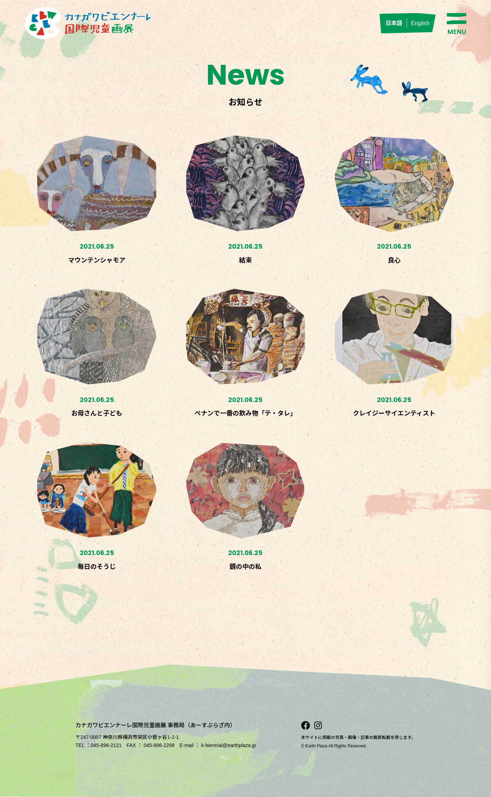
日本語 (393, 23)
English (420, 23)
